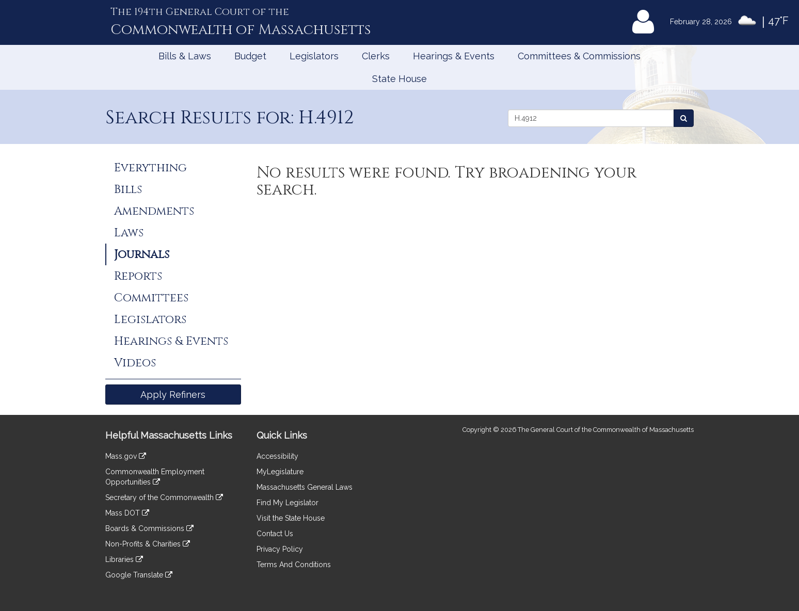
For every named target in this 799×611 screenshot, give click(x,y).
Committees (151, 298)
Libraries (124, 559)
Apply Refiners (172, 394)
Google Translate (138, 575)
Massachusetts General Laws (305, 487)
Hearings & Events (453, 56)
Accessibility (277, 456)
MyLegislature (280, 472)
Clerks (376, 56)
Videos (135, 363)
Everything (150, 167)
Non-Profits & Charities (147, 544)
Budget (250, 56)
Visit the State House (291, 518)
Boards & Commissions (149, 528)
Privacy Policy (280, 549)
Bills (128, 189)
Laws (128, 232)
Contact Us (275, 533)
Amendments (154, 211)
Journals (141, 254)
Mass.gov (125, 456)
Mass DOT (127, 513)
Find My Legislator (287, 503)
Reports (138, 276)
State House (399, 78)
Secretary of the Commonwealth (164, 497)
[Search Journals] (684, 118)
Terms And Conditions (294, 564)
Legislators (314, 56)
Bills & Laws (184, 56)
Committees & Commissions (579, 56)
